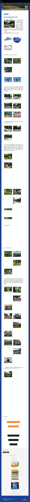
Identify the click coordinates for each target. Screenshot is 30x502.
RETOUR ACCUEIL (13, 444)
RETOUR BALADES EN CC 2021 (13, 435)
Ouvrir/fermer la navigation (15, 1)
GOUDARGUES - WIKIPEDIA (13, 426)
